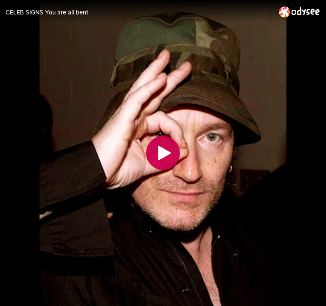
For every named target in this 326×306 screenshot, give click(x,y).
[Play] (163, 153)
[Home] (299, 12)
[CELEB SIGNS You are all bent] (139, 12)
